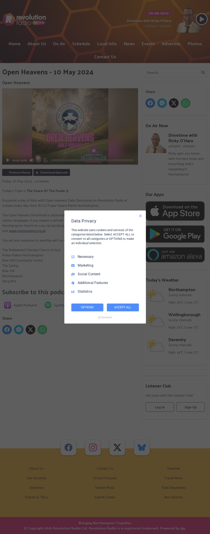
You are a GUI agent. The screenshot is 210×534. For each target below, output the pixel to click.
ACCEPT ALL (122, 307)
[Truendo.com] (105, 317)
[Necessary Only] (140, 215)
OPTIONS (87, 307)
